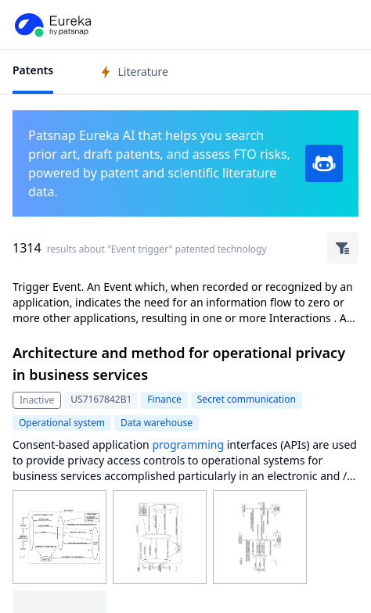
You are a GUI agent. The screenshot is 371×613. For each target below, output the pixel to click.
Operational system (62, 422)
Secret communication (246, 399)
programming (188, 444)
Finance (164, 399)
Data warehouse (157, 422)
